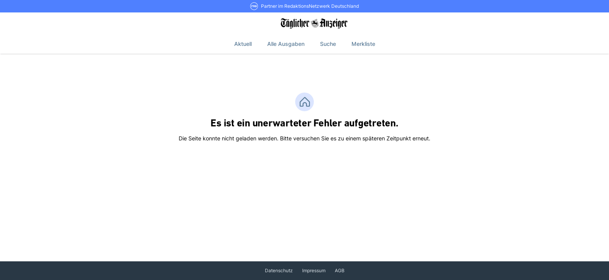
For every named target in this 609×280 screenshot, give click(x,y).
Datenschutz (279, 270)
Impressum (313, 270)
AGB (340, 270)
